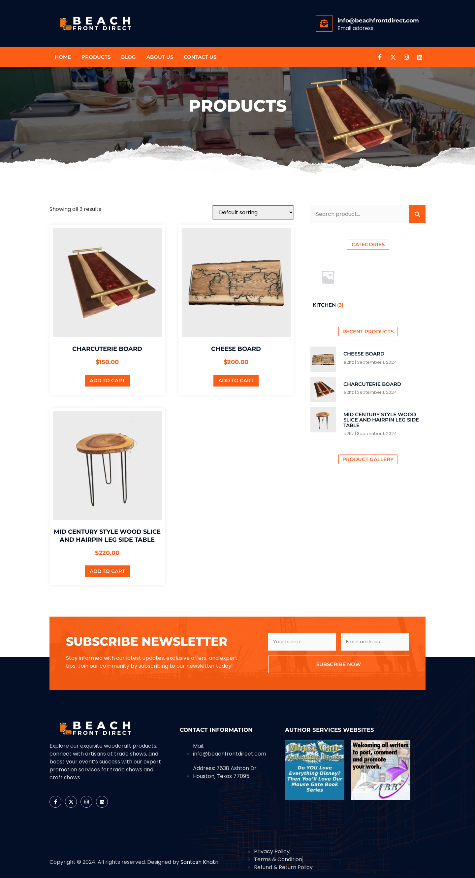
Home (63, 57)
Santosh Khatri (199, 862)
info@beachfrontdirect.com (378, 20)
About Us (159, 57)
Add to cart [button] (107, 380)
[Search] (417, 214)
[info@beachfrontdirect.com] (324, 23)
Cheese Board (363, 354)
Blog (128, 57)
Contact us (200, 57)
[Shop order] (253, 212)
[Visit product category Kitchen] (327, 284)
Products (96, 57)
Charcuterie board (372, 384)
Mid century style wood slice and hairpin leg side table (381, 419)
